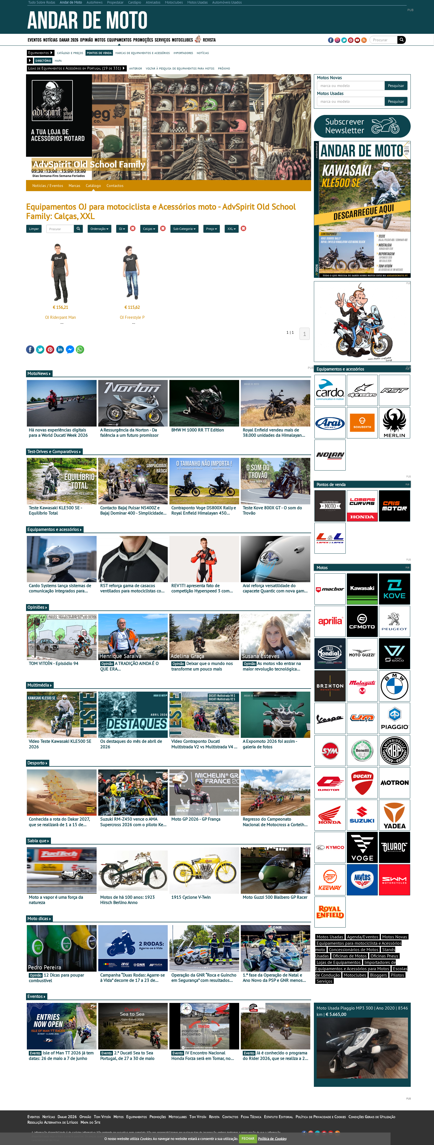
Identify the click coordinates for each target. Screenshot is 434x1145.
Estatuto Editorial (278, 1116)
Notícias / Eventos (47, 185)
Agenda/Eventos (362, 936)
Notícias (50, 39)
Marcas (74, 185)
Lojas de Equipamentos (339, 962)
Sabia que (38, 840)
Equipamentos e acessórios (54, 529)
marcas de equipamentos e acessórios (142, 52)
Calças (149, 229)
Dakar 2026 (68, 39)
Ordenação (99, 229)
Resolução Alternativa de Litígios (52, 1122)
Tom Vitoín (102, 1116)
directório (43, 60)
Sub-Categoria (184, 229)
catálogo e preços (70, 52)
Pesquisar (396, 85)
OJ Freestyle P (132, 317)
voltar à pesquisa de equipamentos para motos (180, 68)
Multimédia (39, 685)
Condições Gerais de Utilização (371, 1116)
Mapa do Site (90, 1122)
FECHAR (248, 1138)
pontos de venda (99, 52)
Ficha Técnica (251, 1116)
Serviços (162, 39)
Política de (272, 1138)
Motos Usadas (330, 936)
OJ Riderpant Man (60, 317)
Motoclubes (182, 39)
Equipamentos (119, 39)
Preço (211, 229)
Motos (100, 39)
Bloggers (378, 975)
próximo (224, 68)
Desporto (37, 763)
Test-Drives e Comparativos (54, 451)
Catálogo (93, 185)
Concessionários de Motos (353, 949)
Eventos (35, 39)
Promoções (143, 39)
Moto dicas (39, 918)
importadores (183, 52)
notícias (203, 52)
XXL (232, 229)
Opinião (86, 39)
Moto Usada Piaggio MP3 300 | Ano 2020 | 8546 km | (362, 1042)
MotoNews (39, 373)
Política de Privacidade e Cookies (321, 1116)
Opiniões (37, 607)
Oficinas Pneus (384, 956)
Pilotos (397, 975)
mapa (58, 60)
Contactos (115, 185)
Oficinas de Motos (350, 956)
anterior (135, 68)
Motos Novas (394, 936)
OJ (122, 229)
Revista (209, 39)
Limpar (34, 229)
